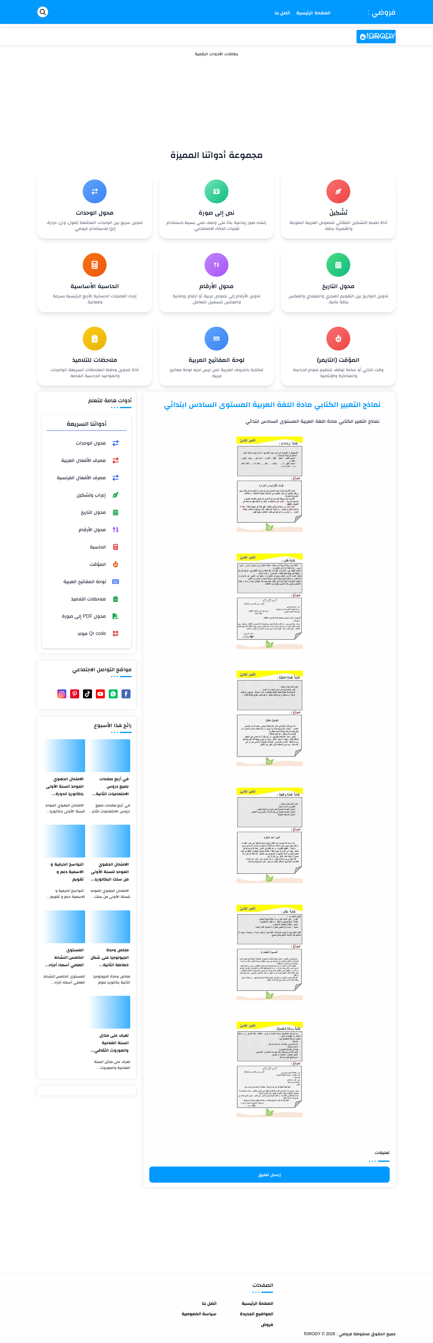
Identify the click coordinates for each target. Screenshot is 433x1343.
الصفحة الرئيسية (257, 1303)
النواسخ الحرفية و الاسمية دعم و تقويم (67, 871)
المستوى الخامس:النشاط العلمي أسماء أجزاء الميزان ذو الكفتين (66, 958)
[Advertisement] (216, 102)
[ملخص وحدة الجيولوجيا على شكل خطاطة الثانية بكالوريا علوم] (109, 926)
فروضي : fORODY (381, 24)
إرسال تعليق (269, 1174)
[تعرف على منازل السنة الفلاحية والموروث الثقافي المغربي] (109, 1012)
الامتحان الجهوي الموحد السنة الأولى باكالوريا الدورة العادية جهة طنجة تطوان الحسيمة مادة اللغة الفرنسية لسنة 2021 (64, 786)
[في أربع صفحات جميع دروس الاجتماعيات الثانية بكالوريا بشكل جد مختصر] (109, 755)
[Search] (42, 12)
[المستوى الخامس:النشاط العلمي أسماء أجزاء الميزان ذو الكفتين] (64, 926)
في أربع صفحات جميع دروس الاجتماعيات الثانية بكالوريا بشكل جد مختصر (112, 786)
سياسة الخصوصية (199, 1313)
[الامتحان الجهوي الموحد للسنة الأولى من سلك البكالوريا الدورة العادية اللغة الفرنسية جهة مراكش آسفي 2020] (109, 841)
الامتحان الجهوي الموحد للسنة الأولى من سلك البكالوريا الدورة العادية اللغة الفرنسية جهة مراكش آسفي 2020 (110, 872)
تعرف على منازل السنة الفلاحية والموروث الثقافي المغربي (111, 1043)
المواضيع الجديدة (256, 1313)
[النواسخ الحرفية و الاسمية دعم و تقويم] (64, 841)
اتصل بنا (209, 1303)
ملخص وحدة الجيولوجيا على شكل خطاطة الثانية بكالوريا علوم (109, 958)
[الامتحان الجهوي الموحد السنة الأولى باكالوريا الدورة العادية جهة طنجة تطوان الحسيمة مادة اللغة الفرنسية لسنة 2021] (64, 755)
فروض (267, 1324)
